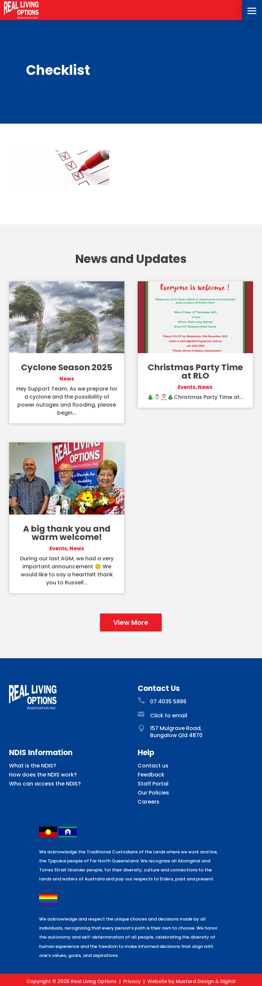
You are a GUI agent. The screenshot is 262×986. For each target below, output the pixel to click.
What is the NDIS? (32, 765)
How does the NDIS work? (43, 775)
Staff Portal (153, 784)
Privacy (132, 981)
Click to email (168, 715)
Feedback (151, 775)
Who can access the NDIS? (45, 784)
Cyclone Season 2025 (66, 367)
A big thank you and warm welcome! (67, 533)
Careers (148, 802)
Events (58, 548)
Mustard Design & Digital (206, 981)
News (66, 378)
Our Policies (153, 793)
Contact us (153, 765)
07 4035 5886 (168, 701)
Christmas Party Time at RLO (195, 372)
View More (130, 622)
